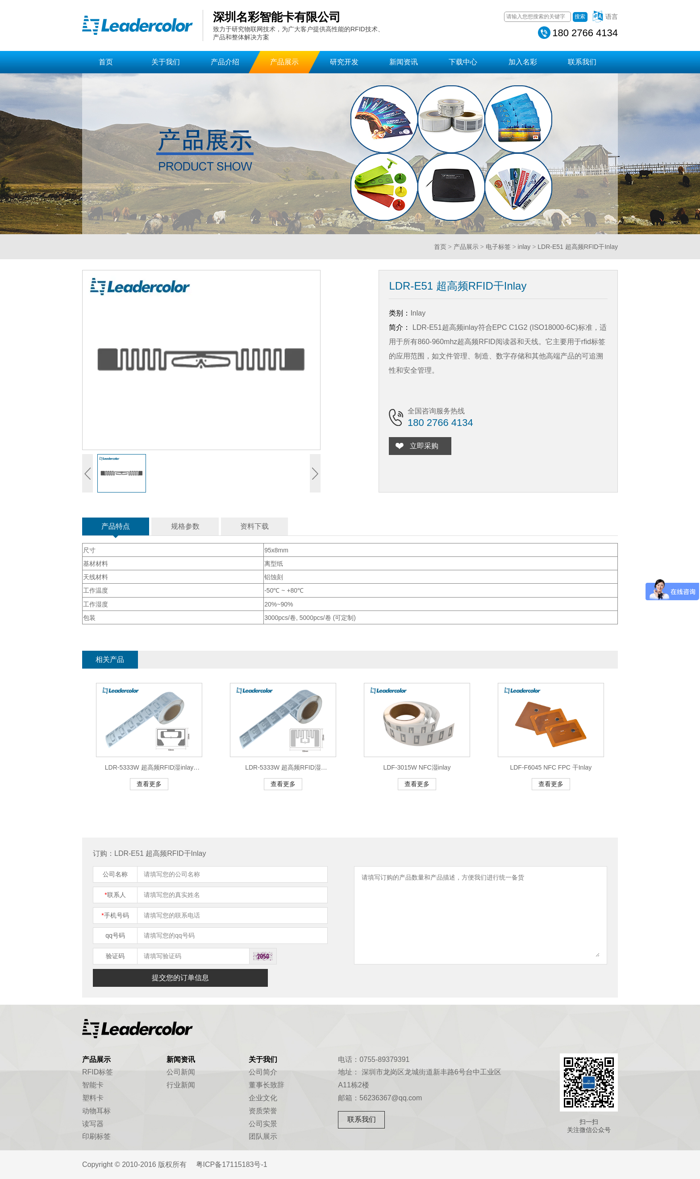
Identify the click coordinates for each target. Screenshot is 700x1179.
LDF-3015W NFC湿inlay (416, 767)
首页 (106, 62)
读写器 (93, 1124)
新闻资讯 (403, 62)
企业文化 (263, 1098)
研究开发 (344, 62)
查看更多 (149, 783)
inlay (524, 246)
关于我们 (165, 62)
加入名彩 (522, 62)
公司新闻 (181, 1072)
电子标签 (498, 246)
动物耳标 (96, 1111)
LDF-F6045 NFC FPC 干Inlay (551, 767)
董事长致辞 (266, 1085)
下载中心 (463, 62)
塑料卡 (93, 1098)
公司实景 (263, 1124)
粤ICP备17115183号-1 (231, 1164)
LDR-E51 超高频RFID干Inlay (578, 246)
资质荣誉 (263, 1111)
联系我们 (582, 62)
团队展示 (263, 1136)
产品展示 (284, 62)
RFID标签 (97, 1072)
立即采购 (426, 446)
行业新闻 (181, 1085)
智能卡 (93, 1085)
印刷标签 (96, 1136)
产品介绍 (225, 62)
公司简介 (263, 1072)
